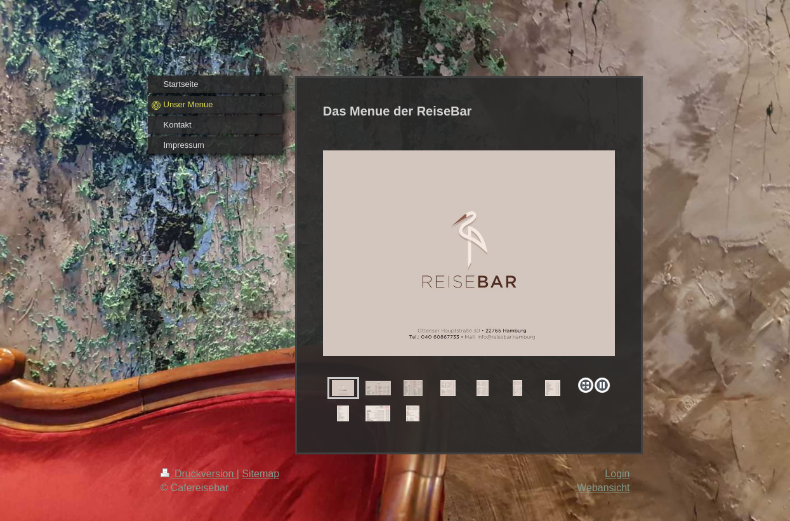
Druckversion (199, 473)
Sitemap (260, 473)
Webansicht (603, 487)
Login (617, 473)
